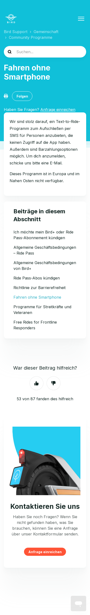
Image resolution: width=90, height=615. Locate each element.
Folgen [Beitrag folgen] (22, 96)
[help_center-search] (45, 52)
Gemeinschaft (46, 31)
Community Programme (30, 37)
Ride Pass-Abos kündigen (36, 278)
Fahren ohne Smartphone (37, 297)
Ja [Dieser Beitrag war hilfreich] (36, 383)
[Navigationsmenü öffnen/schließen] (81, 19)
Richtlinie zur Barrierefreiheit (39, 287)
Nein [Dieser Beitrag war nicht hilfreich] (53, 383)
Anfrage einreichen (45, 552)
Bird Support (15, 31)
